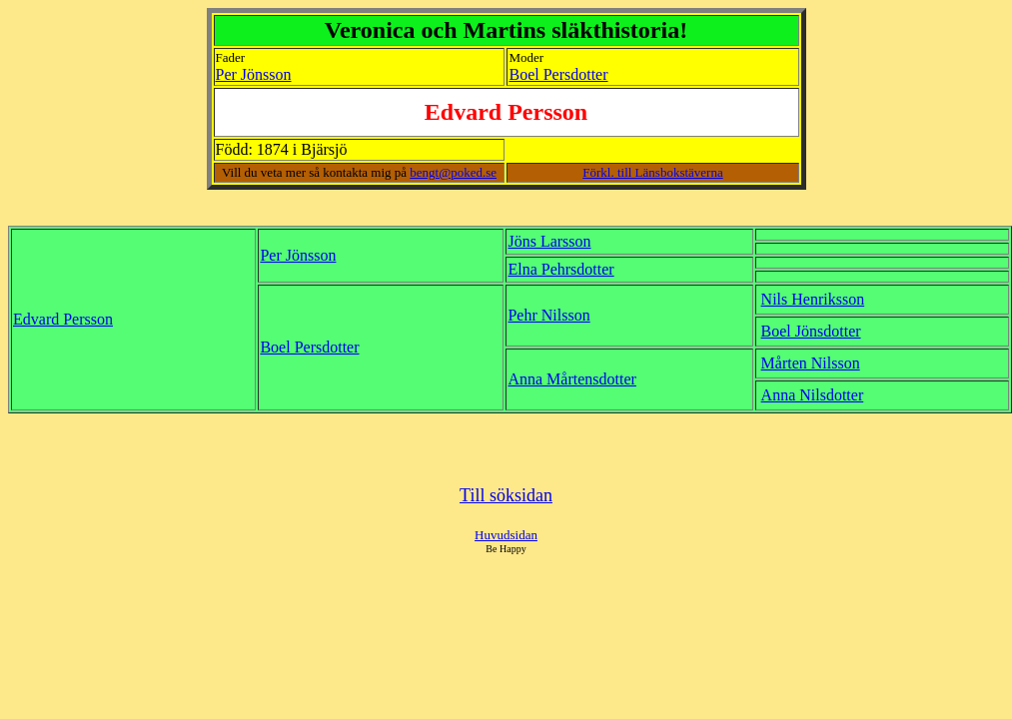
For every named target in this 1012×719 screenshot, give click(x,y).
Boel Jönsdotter (811, 331)
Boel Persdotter (557, 74)
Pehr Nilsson (548, 315)
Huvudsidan (506, 534)
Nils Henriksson (813, 299)
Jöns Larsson (548, 241)
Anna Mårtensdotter (571, 378)
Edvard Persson (63, 319)
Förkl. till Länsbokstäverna (652, 172)
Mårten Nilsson (810, 363)
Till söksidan (506, 495)
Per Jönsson (254, 74)
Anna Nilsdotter (812, 394)
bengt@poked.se (453, 172)
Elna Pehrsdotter (560, 269)
